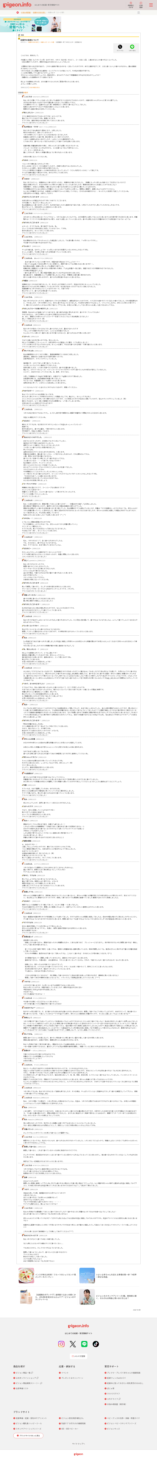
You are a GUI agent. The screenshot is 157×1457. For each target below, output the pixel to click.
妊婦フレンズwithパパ (116, 1378)
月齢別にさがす (131, 5)
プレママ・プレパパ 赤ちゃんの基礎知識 (123, 1372)
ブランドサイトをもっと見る (29, 1435)
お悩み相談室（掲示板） (117, 1404)
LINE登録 (141, 5)
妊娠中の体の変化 (39, 12)
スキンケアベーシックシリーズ (28, 1428)
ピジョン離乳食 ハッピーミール (29, 1423)
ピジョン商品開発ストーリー (28, 1383)
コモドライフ (112, 1399)
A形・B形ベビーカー (69, 1428)
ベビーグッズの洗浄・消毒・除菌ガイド (123, 1418)
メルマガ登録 (78, 1356)
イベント (65, 1372)
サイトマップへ (78, 1443)
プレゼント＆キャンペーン (72, 1378)
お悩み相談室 (26, 12)
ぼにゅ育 (110, 1388)
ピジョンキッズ (113, 1428)
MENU (139, 12)
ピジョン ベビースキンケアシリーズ (121, 1423)
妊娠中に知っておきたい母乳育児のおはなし (125, 1383)
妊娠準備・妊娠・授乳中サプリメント (31, 1418)
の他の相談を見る (34, 87)
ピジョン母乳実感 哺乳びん (72, 1418)
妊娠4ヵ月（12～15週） (48, 42)
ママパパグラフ (113, 1393)
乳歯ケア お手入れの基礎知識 (73, 1423)
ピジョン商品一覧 (23, 1372)
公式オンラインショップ (26, 1378)
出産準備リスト (22, 1388)
